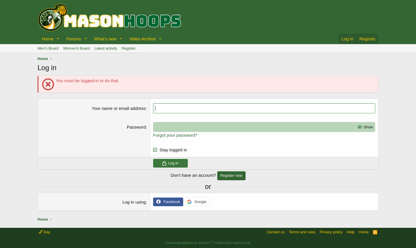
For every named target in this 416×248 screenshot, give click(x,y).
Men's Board (48, 48)
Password (136, 127)
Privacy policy (331, 232)
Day (44, 232)
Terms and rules (302, 232)
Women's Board (76, 48)
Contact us (276, 232)
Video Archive (142, 38)
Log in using (134, 201)
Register (128, 48)
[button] (58, 38)
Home (47, 38)
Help (351, 232)
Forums (73, 38)
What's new (105, 38)
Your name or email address (119, 108)
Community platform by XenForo (208, 243)
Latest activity (105, 48)
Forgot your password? (175, 135)
